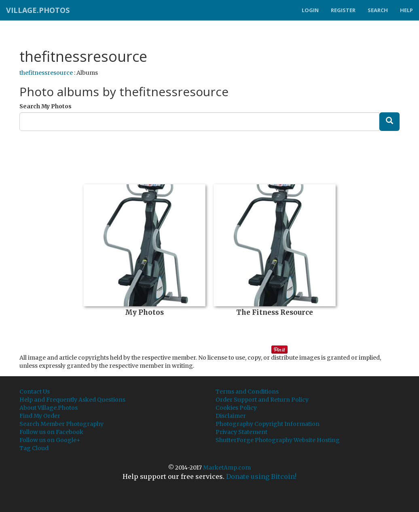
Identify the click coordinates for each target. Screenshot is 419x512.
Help (406, 10)
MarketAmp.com (227, 467)
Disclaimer (231, 415)
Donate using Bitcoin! (261, 476)
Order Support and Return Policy (262, 399)
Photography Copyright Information (268, 424)
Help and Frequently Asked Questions (72, 399)
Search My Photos (45, 106)
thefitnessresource (46, 72)
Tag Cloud (34, 448)
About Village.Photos (48, 407)
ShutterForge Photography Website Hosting (278, 440)
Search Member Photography (61, 424)
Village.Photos (38, 10)
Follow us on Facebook (51, 432)
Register (343, 10)
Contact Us (34, 391)
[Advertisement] (209, 155)
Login (310, 10)
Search (378, 10)
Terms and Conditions (247, 391)
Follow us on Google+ (49, 440)
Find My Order (39, 415)
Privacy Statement (241, 432)
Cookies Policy (236, 407)
